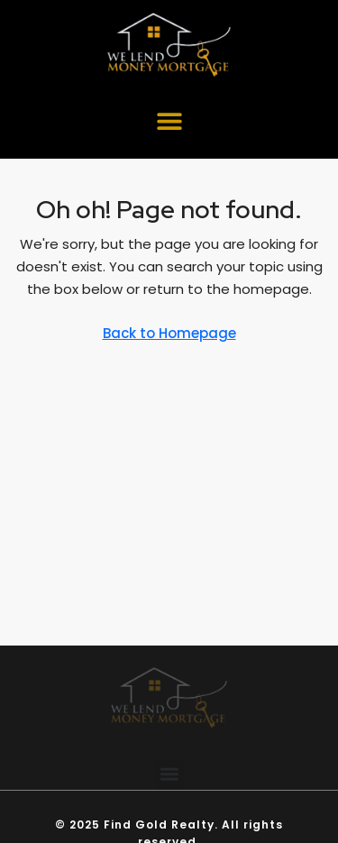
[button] (169, 120)
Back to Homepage (169, 333)
